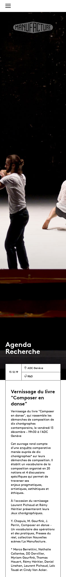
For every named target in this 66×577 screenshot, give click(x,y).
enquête (26, 448)
